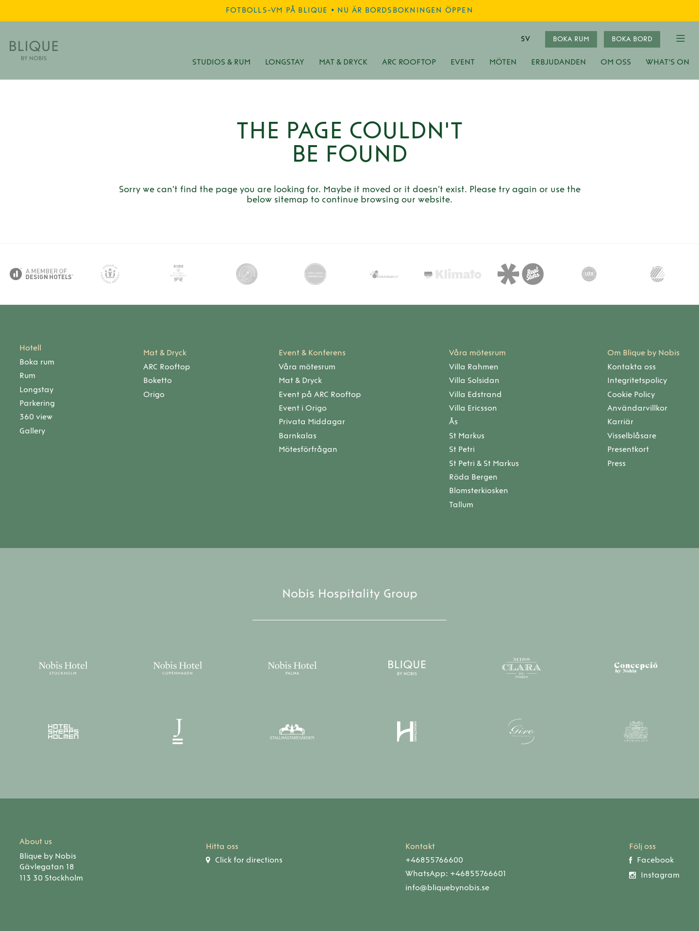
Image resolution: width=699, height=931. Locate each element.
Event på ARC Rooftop (320, 394)
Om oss (615, 61)
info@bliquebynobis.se (447, 887)
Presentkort (628, 449)
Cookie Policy (631, 394)
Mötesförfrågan (308, 449)
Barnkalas (297, 435)
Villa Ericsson (473, 408)
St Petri (462, 449)
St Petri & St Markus (484, 463)
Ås (453, 421)
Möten (502, 61)
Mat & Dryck (343, 61)
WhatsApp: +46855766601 (455, 873)
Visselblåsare (631, 435)
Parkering (37, 403)
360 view (35, 416)
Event (462, 61)
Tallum (461, 504)
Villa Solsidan (474, 380)
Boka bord (632, 39)
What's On (667, 61)
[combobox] (528, 39)
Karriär (620, 421)
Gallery (32, 430)
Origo (154, 394)
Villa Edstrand (475, 394)
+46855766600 (434, 859)
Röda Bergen (473, 477)
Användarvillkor (637, 408)
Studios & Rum (221, 61)
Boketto (157, 380)
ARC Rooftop (409, 61)
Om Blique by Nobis (643, 352)
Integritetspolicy (637, 380)
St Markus (466, 435)
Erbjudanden (558, 61)
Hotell (30, 347)
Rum (27, 375)
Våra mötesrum (307, 366)
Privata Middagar (312, 421)
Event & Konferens (312, 352)
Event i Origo (303, 408)
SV (525, 39)
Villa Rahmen (474, 366)
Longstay (284, 61)
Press (616, 463)
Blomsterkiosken (478, 490)
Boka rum (571, 39)
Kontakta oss (631, 366)
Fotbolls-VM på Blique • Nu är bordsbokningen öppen (349, 10)
